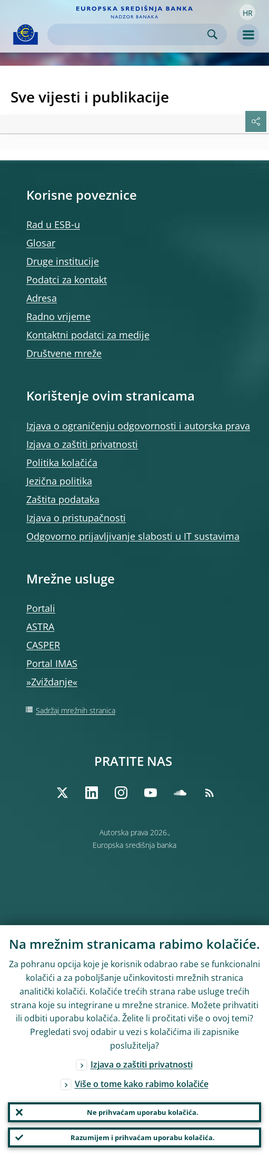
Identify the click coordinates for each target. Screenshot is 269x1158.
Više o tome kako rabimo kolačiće (141, 1084)
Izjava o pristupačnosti (76, 517)
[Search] (129, 34)
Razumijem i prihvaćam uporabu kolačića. (143, 1137)
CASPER (43, 645)
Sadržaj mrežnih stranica (75, 710)
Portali (40, 608)
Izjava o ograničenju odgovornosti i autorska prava (138, 425)
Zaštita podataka (62, 499)
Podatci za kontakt (66, 279)
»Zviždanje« (51, 681)
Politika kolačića (61, 462)
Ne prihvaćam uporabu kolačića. (142, 1112)
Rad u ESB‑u (53, 224)
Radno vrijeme (58, 316)
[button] (247, 12)
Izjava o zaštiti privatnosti (82, 444)
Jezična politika (59, 481)
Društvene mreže (64, 353)
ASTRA (40, 626)
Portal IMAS (51, 663)
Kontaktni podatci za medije (88, 335)
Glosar (40, 243)
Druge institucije (62, 261)
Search (212, 34)
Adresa (41, 298)
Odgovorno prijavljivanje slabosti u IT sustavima (133, 536)
